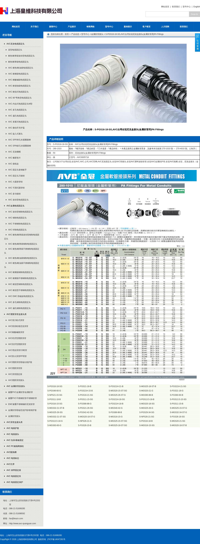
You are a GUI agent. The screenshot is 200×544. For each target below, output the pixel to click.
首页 (67, 34)
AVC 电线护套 (12, 428)
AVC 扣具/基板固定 (15, 440)
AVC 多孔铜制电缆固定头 (19, 302)
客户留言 (146, 26)
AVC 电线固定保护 (14, 482)
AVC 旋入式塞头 (15, 134)
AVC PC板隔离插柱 (15, 446)
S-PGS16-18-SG (54, 386)
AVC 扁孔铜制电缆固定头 (19, 308)
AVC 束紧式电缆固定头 (18, 122)
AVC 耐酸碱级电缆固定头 (19, 80)
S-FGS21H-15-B (85, 391)
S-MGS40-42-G (115, 408)
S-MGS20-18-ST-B (178, 425)
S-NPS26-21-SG (146, 417)
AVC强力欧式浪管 (16, 320)
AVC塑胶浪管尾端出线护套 (20, 362)
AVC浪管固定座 (15, 374)
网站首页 (165, 6)
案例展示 (128, 26)
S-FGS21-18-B (84, 386)
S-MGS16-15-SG (146, 425)
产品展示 (72, 26)
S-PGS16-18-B (146, 421)
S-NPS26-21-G (85, 421)
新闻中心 (53, 26)
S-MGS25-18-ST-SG (118, 425)
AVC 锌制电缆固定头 (17, 230)
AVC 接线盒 (13, 164)
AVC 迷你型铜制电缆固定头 (20, 212)
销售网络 (90, 26)
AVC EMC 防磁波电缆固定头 (21, 296)
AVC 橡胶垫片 (14, 158)
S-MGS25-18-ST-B (147, 386)
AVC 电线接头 (12, 434)
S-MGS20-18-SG (146, 404)
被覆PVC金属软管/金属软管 (20, 392)
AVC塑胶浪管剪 (15, 368)
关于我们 (34, 26)
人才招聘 (165, 26)
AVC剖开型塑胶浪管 (17, 344)
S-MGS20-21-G (146, 391)
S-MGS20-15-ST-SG (118, 391)
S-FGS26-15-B (84, 425)
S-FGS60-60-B (176, 395)
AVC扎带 (10, 464)
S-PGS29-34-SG (146, 412)
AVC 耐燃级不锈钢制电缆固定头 (22, 278)
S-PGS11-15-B (176, 404)
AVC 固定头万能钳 (16, 176)
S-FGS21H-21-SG (178, 386)
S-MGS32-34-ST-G (178, 412)
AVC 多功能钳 (14, 194)
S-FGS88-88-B (115, 412)
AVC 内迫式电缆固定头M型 (20, 104)
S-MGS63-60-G (54, 425)
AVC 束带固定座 (13, 470)
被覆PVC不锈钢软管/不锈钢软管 (22, 398)
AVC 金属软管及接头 (15, 386)
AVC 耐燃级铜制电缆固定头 (20, 272)
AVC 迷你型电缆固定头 (18, 200)
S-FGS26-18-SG (177, 417)
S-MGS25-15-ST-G (178, 408)
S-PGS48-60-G (54, 391)
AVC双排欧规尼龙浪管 (18, 326)
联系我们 (176, 6)
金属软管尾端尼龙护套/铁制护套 (22, 410)
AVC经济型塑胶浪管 (17, 338)
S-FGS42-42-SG (85, 412)
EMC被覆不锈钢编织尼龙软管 (21, 404)
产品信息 (75, 34)
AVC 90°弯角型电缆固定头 (20, 98)
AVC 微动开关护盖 (16, 128)
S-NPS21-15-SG (54, 395)
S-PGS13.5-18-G (54, 421)
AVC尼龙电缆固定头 (15, 44)
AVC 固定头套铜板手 (17, 170)
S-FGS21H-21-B (116, 386)
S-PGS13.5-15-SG (178, 399)
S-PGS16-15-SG (54, 404)
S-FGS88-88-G (85, 404)
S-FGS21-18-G (177, 391)
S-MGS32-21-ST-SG (56, 417)
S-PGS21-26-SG (85, 408)
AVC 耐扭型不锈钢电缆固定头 (21, 290)
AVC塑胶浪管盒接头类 (16, 314)
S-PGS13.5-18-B (146, 399)
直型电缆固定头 (15, 50)
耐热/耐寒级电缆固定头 (18, 62)
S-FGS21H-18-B (116, 404)
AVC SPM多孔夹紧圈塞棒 (19, 146)
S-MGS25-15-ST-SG (118, 421)
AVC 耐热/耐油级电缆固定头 (20, 68)
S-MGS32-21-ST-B (55, 408)
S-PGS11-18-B (54, 399)
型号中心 (187, 6)
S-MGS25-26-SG (54, 412)
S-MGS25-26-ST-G (117, 395)
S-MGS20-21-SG (177, 421)
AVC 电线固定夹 (13, 476)
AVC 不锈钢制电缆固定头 (19, 224)
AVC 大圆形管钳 (15, 182)
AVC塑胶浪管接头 (16, 380)
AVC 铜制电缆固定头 (17, 218)
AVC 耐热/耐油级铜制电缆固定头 (22, 258)
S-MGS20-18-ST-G (86, 417)
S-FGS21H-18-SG (117, 399)
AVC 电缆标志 (12, 458)
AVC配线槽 (11, 452)
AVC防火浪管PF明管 (17, 356)
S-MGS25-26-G (146, 408)
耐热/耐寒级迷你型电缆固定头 (21, 56)
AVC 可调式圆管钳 (16, 188)
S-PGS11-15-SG (85, 399)
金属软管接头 (14, 416)
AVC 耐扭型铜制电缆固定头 (20, 284)
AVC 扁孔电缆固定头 (17, 116)
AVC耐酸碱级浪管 (16, 332)
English (197, 6)
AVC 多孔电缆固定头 (17, 110)
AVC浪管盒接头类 (14, 422)
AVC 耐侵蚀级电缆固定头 (19, 86)
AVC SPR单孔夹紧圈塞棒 (19, 140)
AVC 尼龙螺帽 (14, 152)
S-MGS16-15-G (115, 417)
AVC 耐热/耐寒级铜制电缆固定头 (22, 244)
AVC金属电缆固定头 (15, 206)
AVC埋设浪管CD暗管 (17, 350)
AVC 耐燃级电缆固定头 (18, 74)
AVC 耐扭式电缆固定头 (18, 92)
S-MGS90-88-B (146, 395)
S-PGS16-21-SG (85, 395)
